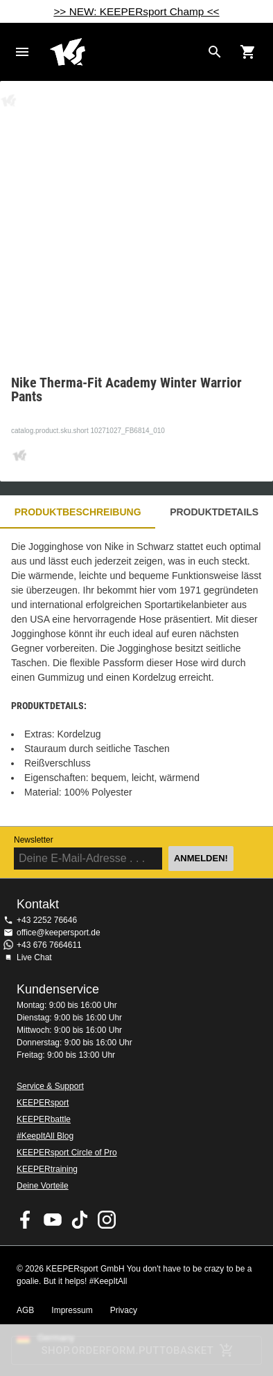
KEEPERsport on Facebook (26, 1220)
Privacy (123, 1310)
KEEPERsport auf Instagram (107, 1220)
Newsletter (33, 840)
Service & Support (50, 1086)
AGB (25, 1310)
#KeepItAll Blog (45, 1136)
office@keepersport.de (58, 932)
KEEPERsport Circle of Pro (67, 1152)
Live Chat (34, 957)
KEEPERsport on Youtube (53, 1220)
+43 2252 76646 (47, 920)
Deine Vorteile (43, 1186)
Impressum (71, 1310)
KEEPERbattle (44, 1119)
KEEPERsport (43, 1103)
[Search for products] (215, 52)
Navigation (22, 51)
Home (125, 52)
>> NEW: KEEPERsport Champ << (136, 11)
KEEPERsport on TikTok (80, 1220)
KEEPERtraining (47, 1169)
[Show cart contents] (248, 52)
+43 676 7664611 (49, 945)
